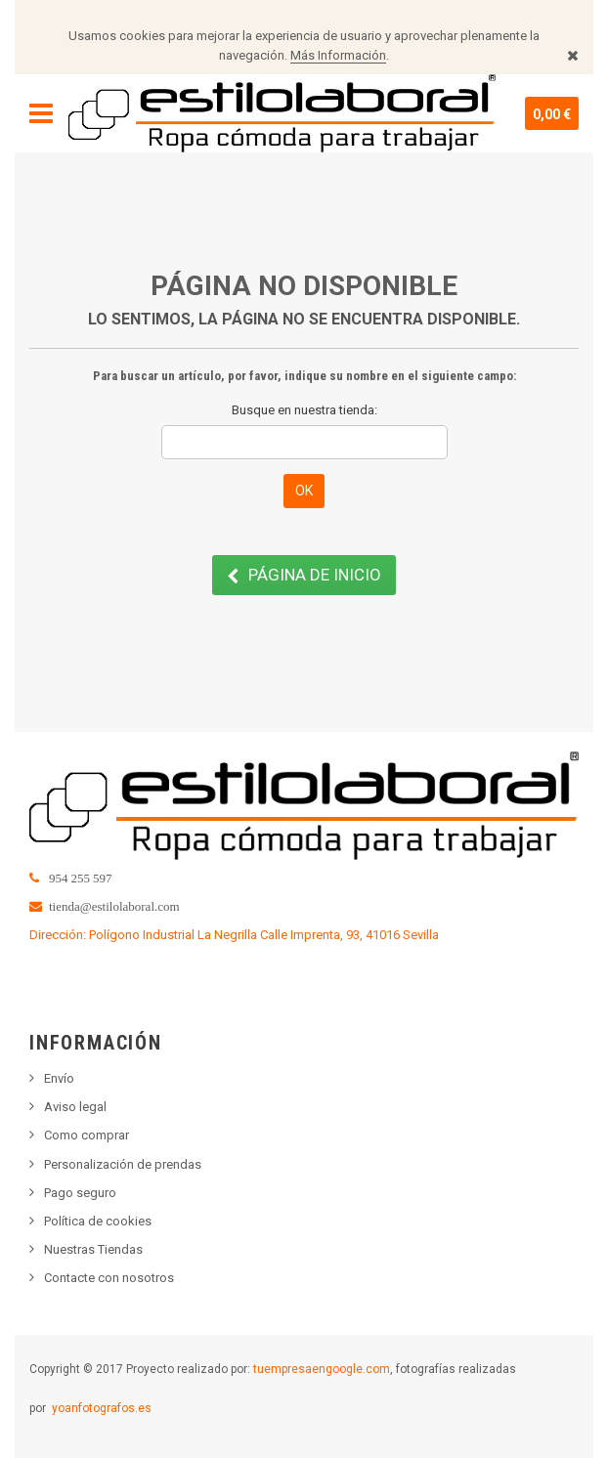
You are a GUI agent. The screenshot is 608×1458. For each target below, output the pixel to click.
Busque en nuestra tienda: (304, 410)
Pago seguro (80, 1192)
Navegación (41, 113)
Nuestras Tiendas (93, 1249)
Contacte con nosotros (109, 1277)
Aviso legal (75, 1106)
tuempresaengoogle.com (321, 1369)
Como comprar (86, 1135)
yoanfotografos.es (102, 1408)
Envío (59, 1078)
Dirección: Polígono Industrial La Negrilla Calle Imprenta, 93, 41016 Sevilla (234, 934)
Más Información (338, 55)
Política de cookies (98, 1221)
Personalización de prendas (122, 1164)
